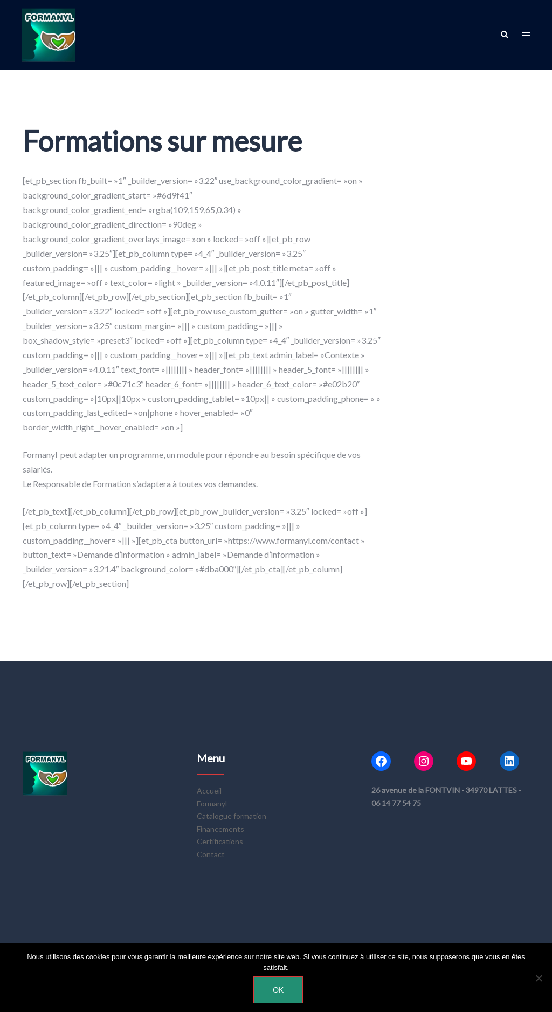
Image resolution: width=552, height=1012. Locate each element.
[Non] (538, 978)
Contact (211, 854)
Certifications (220, 841)
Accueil (209, 790)
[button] (504, 35)
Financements (220, 828)
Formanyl (212, 803)
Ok (278, 990)
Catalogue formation (231, 815)
